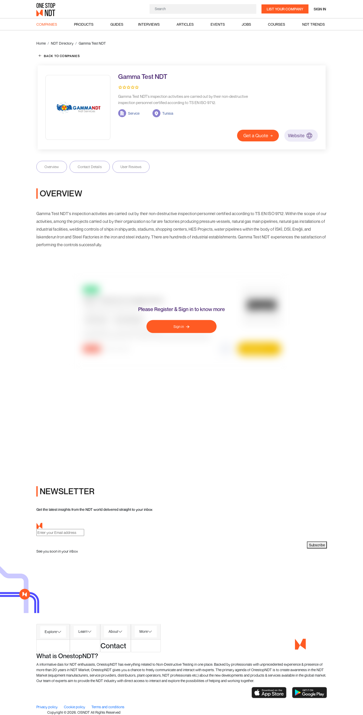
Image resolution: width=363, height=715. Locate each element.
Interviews (149, 24)
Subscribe (317, 545)
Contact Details (90, 166)
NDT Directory (62, 43)
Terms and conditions (107, 707)
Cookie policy (75, 707)
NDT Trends (313, 24)
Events (218, 24)
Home (41, 43)
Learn (82, 631)
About (113, 631)
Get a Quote (258, 135)
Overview (51, 166)
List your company (285, 9)
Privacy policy (47, 707)
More (143, 631)
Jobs (246, 24)
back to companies (59, 56)
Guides (116, 24)
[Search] (203, 8)
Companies (46, 24)
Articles (185, 24)
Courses (276, 24)
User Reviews (131, 166)
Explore (51, 631)
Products (83, 24)
